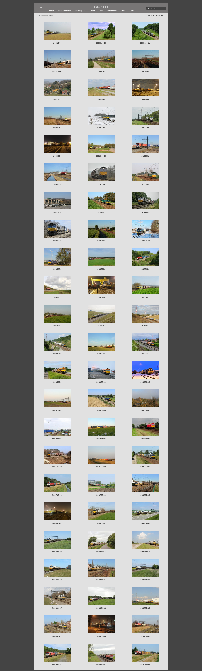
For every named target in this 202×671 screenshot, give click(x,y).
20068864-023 (57, 580)
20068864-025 (145, 580)
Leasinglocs (80, 11)
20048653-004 (101, 410)
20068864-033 (101, 608)
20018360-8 (145, 213)
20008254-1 (57, 43)
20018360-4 (101, 184)
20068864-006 (145, 523)
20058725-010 (57, 495)
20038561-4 (145, 354)
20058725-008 (101, 467)
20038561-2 (57, 354)
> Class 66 (50, 15)
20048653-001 (101, 382)
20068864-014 (101, 552)
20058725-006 (57, 467)
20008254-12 (57, 71)
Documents (112, 11)
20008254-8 (101, 128)
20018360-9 (57, 241)
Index (51, 11)
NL (38, 8)
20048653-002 (145, 382)
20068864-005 (101, 523)
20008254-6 (145, 100)
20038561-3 (101, 354)
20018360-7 (101, 213)
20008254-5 (101, 100)
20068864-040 (101, 636)
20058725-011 (101, 495)
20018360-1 (57, 156)
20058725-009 (145, 467)
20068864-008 (57, 552)
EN (45, 8)
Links (132, 11)
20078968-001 (145, 636)
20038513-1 (101, 241)
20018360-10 (101, 156)
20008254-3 (145, 71)
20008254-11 (145, 43)
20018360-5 (145, 184)
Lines (101, 11)
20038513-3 (101, 269)
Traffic (92, 11)
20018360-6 (57, 213)
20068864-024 (101, 580)
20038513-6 (145, 269)
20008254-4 (57, 100)
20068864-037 (57, 636)
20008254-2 (101, 71)
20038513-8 (101, 297)
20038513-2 (57, 269)
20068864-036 (145, 608)
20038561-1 (145, 326)
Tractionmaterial (64, 11)
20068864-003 (57, 523)
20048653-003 (57, 410)
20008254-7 (57, 128)
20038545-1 (145, 297)
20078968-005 (145, 665)
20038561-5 (57, 382)
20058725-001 (145, 439)
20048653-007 (57, 439)
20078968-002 (57, 665)
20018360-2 (145, 156)
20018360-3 (57, 184)
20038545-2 (57, 326)
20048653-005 (145, 410)
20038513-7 (57, 297)
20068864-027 (57, 608)
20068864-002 (145, 495)
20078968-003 (101, 665)
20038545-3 (101, 326)
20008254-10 (101, 43)
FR (41, 8)
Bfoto (123, 11)
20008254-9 (145, 128)
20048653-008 (101, 439)
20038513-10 (145, 241)
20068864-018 (145, 552)
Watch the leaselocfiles (155, 15)
